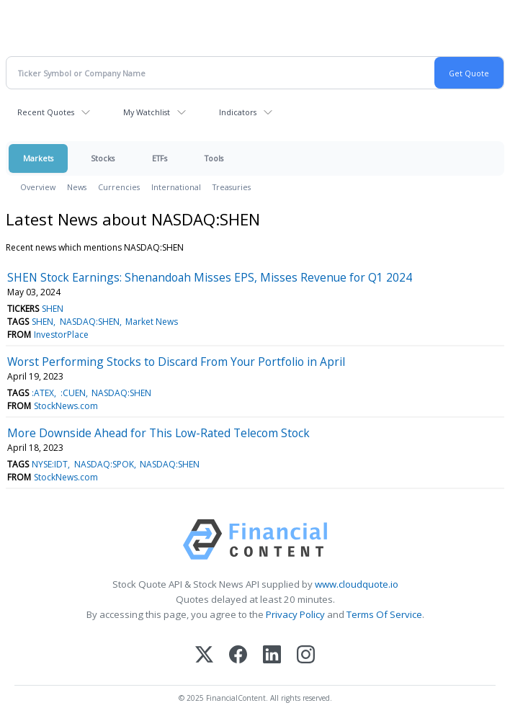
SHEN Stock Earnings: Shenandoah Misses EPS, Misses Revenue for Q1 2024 (209, 277)
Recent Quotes (45, 112)
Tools (214, 158)
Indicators (237, 112)
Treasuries (231, 187)
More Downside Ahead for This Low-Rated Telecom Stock (158, 433)
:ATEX (43, 393)
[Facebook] (238, 656)
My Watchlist (146, 112)
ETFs (159, 158)
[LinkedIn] (272, 656)
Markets (38, 158)
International (176, 187)
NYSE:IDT (50, 464)
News (76, 187)
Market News (151, 321)
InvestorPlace (61, 334)
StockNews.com (66, 406)
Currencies (119, 187)
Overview (37, 187)
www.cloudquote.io (356, 584)
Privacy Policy (295, 614)
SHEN (52, 308)
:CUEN (73, 393)
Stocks (103, 158)
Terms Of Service (384, 614)
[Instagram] (306, 656)
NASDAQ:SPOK (104, 464)
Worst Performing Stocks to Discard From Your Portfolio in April (176, 361)
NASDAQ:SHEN (90, 321)
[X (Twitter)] (204, 656)
